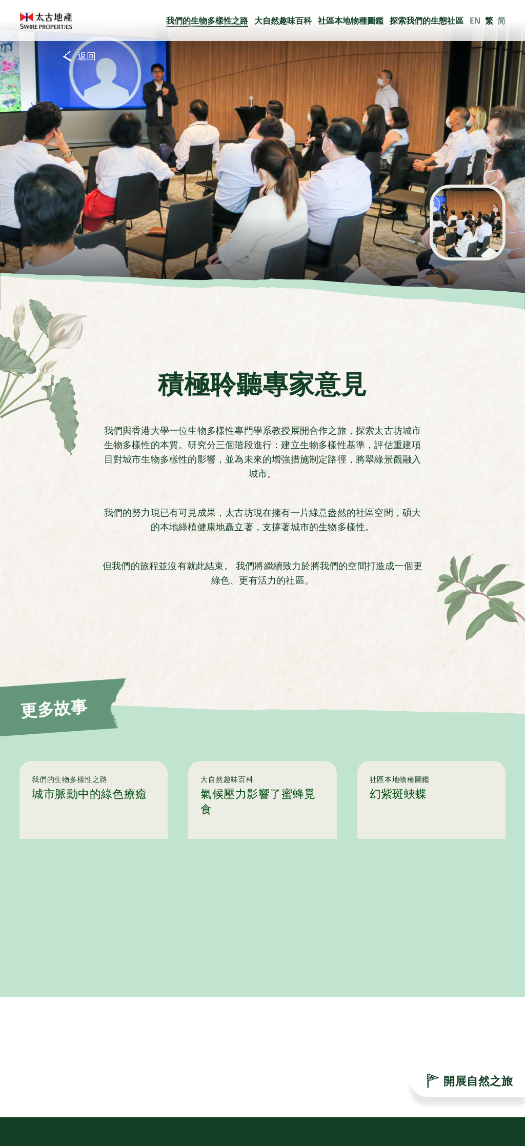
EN (475, 20)
